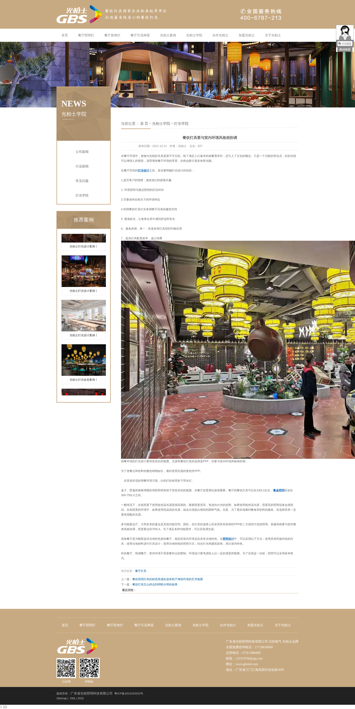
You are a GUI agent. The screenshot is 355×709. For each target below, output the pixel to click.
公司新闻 (82, 151)
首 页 (144, 124)
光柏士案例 (168, 35)
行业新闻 (82, 166)
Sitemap (61, 698)
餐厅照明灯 (86, 35)
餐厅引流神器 (140, 35)
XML (73, 698)
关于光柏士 (273, 35)
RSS (81, 698)
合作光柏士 (220, 35)
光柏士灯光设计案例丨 (84, 248)
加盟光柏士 (247, 35)
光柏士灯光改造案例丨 (84, 381)
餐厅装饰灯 (112, 35)
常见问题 (82, 181)
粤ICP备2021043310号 (128, 693)
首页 (65, 35)
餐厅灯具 (140, 570)
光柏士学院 (194, 35)
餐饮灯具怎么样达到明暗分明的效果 (155, 584)
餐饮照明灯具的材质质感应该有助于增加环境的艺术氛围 (167, 579)
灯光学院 (82, 195)
